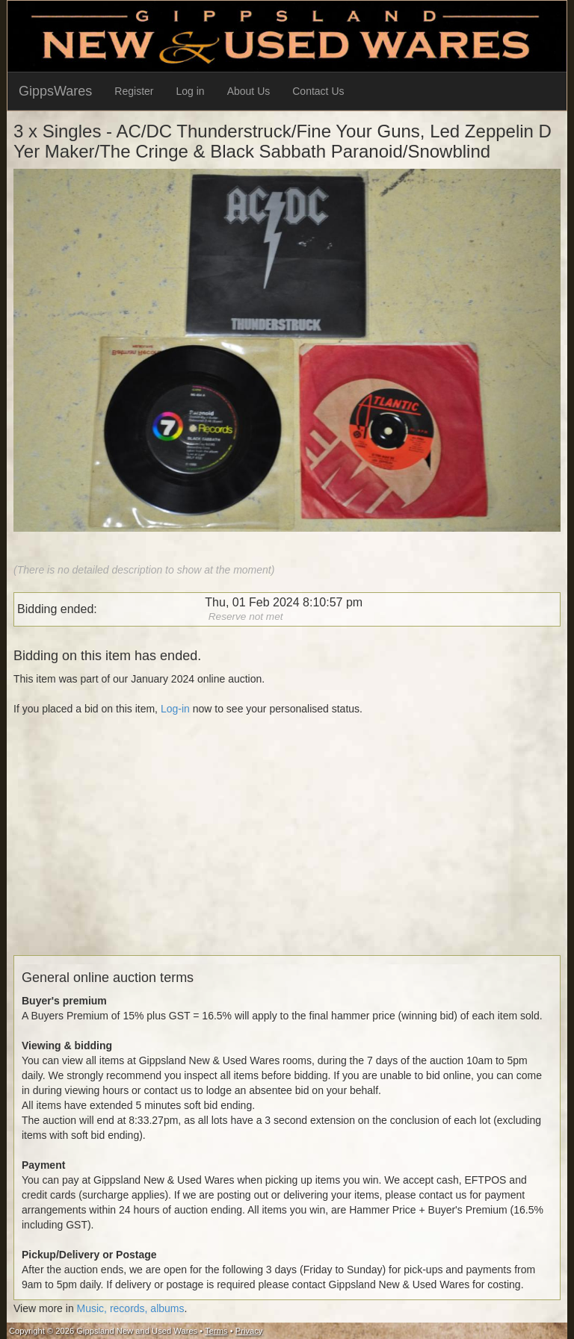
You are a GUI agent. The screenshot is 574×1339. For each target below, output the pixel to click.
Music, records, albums (131, 1308)
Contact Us (318, 91)
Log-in (175, 709)
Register (133, 91)
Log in (190, 91)
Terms (216, 1330)
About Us (249, 91)
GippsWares (55, 91)
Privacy (249, 1330)
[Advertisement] (287, 850)
